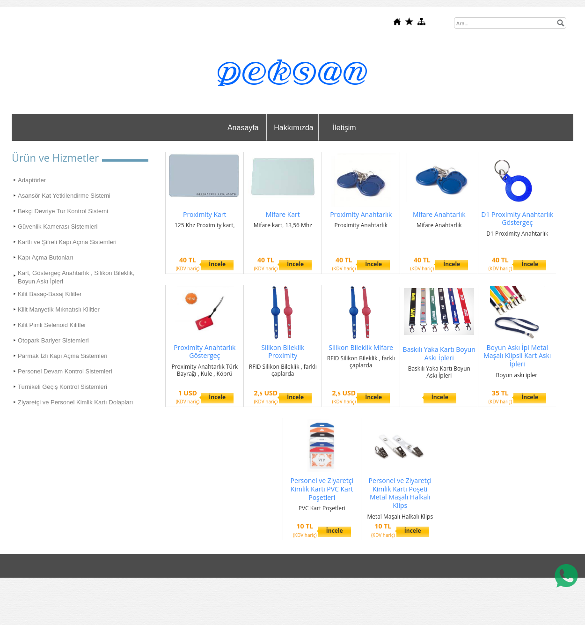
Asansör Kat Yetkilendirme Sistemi (64, 195)
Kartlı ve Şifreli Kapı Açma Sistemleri (67, 242)
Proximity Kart (205, 214)
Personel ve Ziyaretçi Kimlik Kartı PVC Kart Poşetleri (322, 489)
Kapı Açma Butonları (45, 257)
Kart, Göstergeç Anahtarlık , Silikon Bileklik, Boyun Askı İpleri (76, 277)
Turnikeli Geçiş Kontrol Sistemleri (62, 386)
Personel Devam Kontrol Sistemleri (65, 371)
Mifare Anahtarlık (439, 214)
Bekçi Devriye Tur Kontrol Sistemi (63, 211)
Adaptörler (32, 180)
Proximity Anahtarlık (361, 214)
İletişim (344, 128)
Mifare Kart (283, 214)
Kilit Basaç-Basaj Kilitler (50, 294)
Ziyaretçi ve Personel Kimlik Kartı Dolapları (75, 402)
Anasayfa (243, 128)
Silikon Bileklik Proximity (282, 351)
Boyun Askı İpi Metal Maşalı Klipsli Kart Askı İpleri (517, 356)
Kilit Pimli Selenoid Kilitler (52, 324)
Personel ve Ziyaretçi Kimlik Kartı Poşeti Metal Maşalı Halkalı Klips (400, 493)
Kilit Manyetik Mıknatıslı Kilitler (59, 309)
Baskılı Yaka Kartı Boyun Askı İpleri (439, 353)
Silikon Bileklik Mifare (361, 347)
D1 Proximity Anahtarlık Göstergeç (517, 218)
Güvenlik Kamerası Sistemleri (58, 226)
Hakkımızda (293, 128)
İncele (217, 264)
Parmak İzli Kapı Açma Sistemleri (62, 355)
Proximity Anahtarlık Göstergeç (204, 351)
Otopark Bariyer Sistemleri (53, 340)
